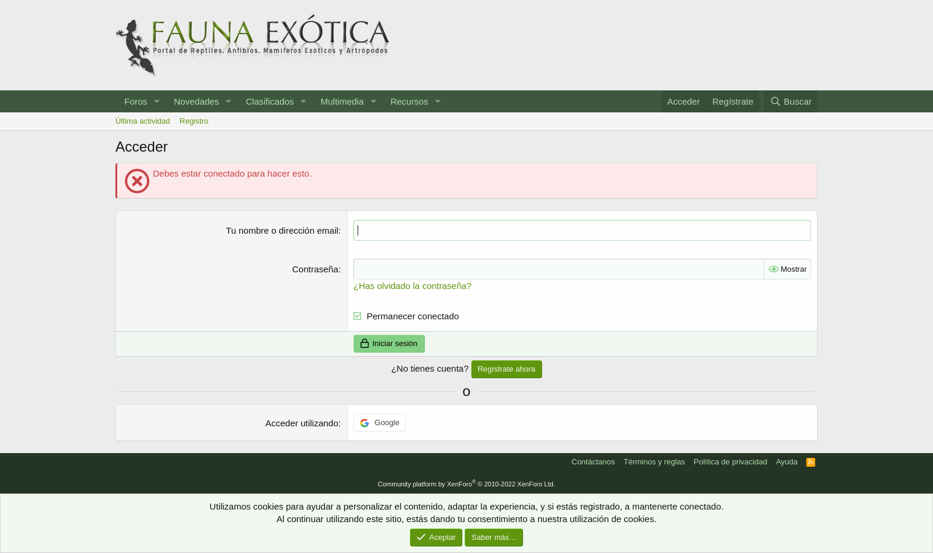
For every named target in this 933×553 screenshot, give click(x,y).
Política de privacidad (731, 461)
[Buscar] (791, 101)
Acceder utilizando (302, 423)
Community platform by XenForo (466, 484)
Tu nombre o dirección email (282, 230)
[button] (156, 101)
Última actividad (142, 121)
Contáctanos (593, 461)
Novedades (196, 101)
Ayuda (787, 461)
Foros (135, 101)
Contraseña (315, 269)
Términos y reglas (654, 461)
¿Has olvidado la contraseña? (412, 286)
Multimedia (342, 101)
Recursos (409, 101)
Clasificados (270, 101)
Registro (194, 121)
